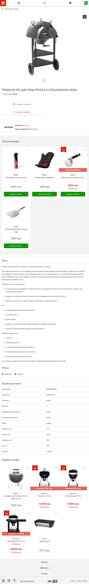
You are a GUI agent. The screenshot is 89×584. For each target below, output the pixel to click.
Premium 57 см (44, 496)
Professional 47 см (73, 496)
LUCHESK (84, 581)
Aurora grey (44, 541)
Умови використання (27, 581)
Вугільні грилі (12, 9)
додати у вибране (23, 112)
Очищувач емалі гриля (16, 177)
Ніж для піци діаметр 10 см (73, 177)
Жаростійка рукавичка (44, 177)
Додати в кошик (16, 194)
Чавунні (20, 374)
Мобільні (8, 374)
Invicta (26, 125)
